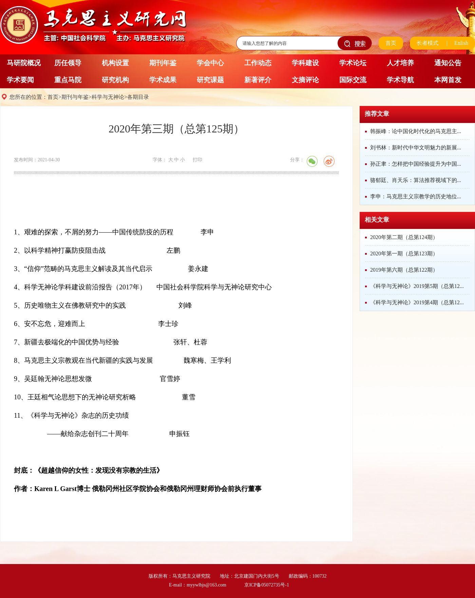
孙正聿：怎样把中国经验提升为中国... (415, 164)
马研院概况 (24, 63)
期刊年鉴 (162, 63)
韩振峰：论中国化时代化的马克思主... (415, 131)
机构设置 (115, 63)
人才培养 (400, 63)
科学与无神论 (108, 97)
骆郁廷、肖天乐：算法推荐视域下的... (415, 180)
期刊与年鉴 (75, 97)
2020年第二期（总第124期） (404, 237)
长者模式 (427, 43)
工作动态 (257, 63)
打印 (197, 159)
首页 (390, 43)
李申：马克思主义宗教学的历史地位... (415, 196)
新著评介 (257, 80)
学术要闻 (20, 80)
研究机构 (115, 80)
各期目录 (138, 97)
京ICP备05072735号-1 (266, 584)
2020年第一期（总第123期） (404, 253)
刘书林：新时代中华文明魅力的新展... (415, 147)
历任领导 (67, 63)
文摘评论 (305, 80)
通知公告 (447, 63)
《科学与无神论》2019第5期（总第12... (417, 286)
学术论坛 (352, 63)
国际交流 (352, 80)
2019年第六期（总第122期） (404, 270)
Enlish (461, 43)
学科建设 (305, 63)
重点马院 (67, 80)
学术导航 (400, 80)
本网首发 (447, 80)
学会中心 (210, 63)
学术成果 (162, 80)
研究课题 (210, 80)
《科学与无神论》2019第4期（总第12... (417, 302)
